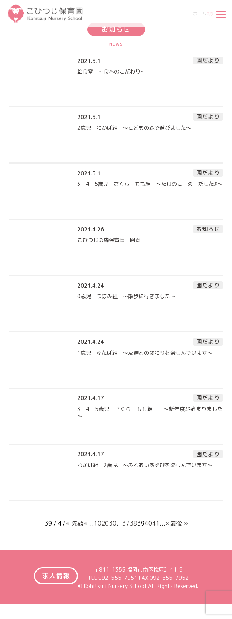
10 (97, 523)
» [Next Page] (167, 523)
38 (133, 523)
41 (156, 523)
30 (112, 523)
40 (148, 523)
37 (126, 523)
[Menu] (220, 14)
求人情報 (56, 576)
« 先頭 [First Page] (75, 523)
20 (105, 523)
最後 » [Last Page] (179, 523)
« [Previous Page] (86, 523)
